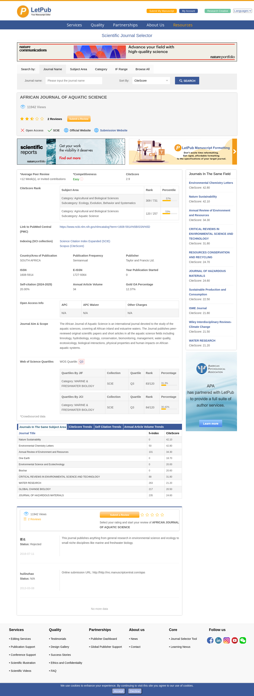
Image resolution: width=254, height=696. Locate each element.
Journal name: (33, 80)
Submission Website (113, 130)
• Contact (134, 646)
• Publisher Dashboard (103, 638)
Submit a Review (119, 515)
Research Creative (217, 11)
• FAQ (52, 670)
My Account (188, 11)
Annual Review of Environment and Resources (43, 452)
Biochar (23, 470)
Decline (135, 691)
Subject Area (78, 69)
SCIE (56, 130)
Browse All (143, 69)
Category (101, 69)
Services (74, 25)
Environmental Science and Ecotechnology (41, 464)
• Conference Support (22, 654)
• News (133, 638)
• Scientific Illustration (22, 662)
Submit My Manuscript (161, 11)
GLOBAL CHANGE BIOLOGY (35, 489)
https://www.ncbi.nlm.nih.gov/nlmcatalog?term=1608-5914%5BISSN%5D (105, 226)
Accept (118, 691)
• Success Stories (60, 654)
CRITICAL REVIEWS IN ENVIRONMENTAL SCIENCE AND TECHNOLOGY (59, 476)
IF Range (121, 69)
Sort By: (124, 80)
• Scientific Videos (20, 670)
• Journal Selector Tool (183, 638)
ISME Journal (198, 308)
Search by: (28, 69)
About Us (155, 25)
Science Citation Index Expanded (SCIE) (85, 241)
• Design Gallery (59, 646)
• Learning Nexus (179, 646)
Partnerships (125, 25)
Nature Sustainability (30, 439)
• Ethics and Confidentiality (65, 662)
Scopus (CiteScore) (72, 246)
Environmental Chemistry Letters (36, 445)
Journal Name (52, 69)
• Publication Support (22, 646)
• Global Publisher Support (105, 646)
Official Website (80, 130)
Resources (183, 25)
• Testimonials (57, 638)
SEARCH (187, 80)
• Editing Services (20, 638)
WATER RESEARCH (30, 483)
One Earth (24, 458)
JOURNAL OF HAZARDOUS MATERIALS (41, 495)
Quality (97, 25)
